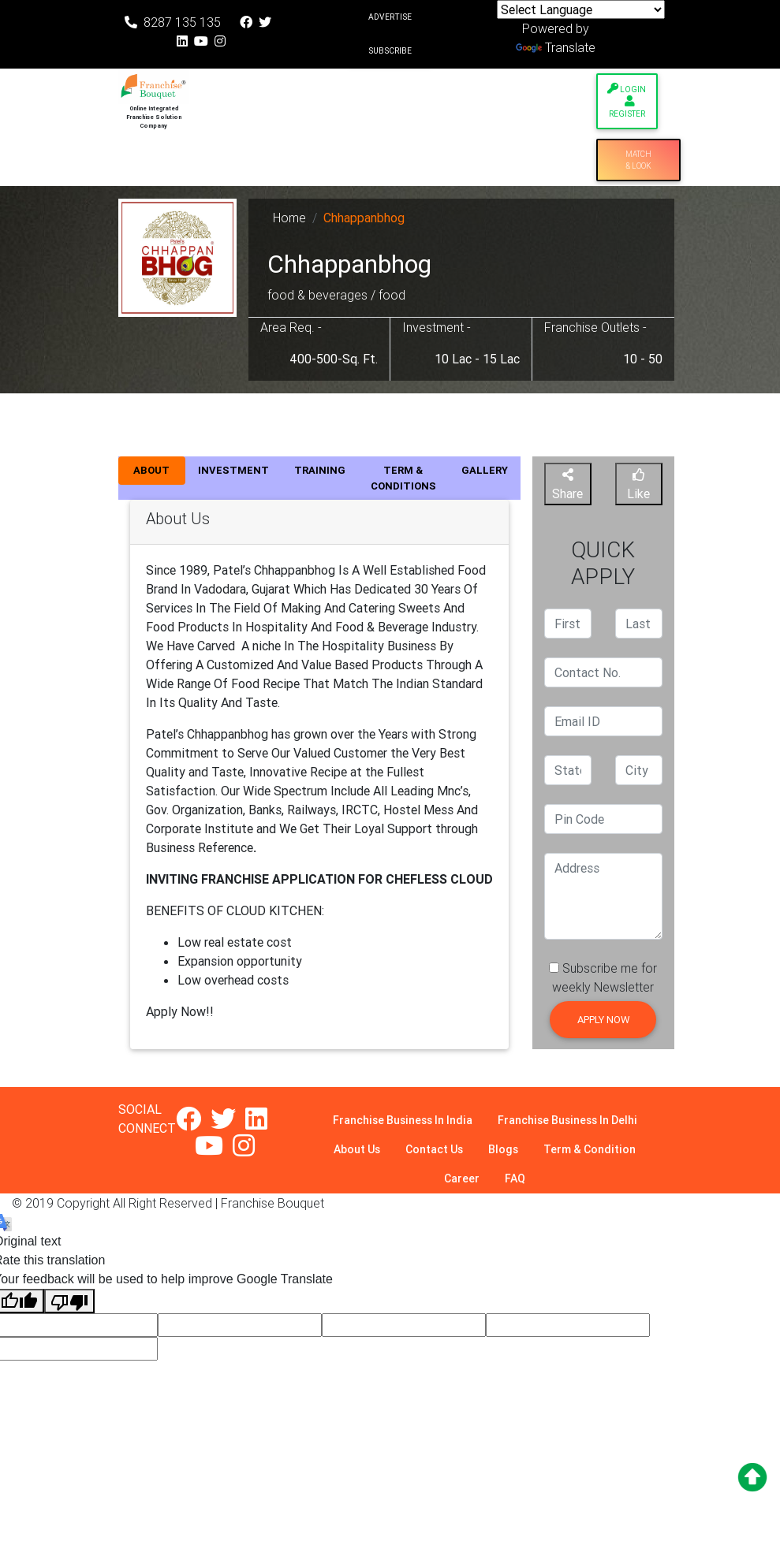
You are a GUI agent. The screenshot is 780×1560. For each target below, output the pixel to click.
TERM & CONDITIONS (403, 478)
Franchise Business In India (402, 1120)
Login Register (626, 101)
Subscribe (390, 51)
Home (289, 217)
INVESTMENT (233, 470)
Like (638, 484)
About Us (357, 1149)
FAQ (515, 1178)
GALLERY (484, 470)
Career (462, 1178)
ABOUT (151, 470)
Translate (555, 47)
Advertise (390, 17)
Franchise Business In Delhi (567, 1120)
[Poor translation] (69, 1301)
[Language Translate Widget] (581, 9)
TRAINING (319, 470)
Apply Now (603, 1019)
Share (567, 484)
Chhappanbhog (364, 217)
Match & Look (638, 160)
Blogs (503, 1149)
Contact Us (434, 1149)
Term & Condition (589, 1149)
